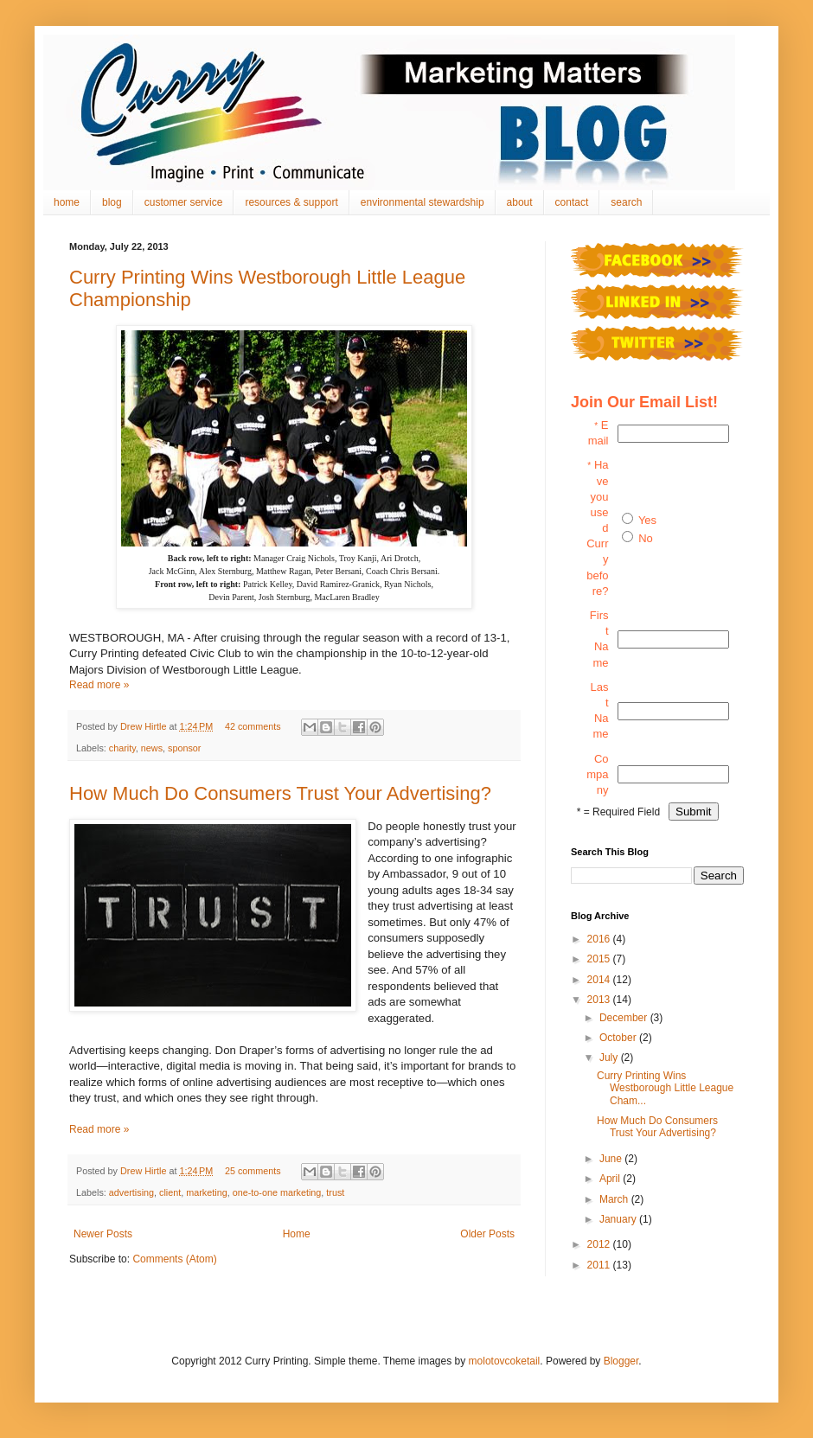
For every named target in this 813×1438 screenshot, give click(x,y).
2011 (600, 1265)
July (610, 1057)
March (615, 1199)
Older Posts (487, 1234)
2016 (600, 939)
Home (296, 1234)
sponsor (184, 748)
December (624, 1018)
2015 (600, 959)
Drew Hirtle (144, 726)
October (619, 1038)
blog (112, 202)
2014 (600, 980)
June (611, 1159)
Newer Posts (103, 1234)
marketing (206, 1192)
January (619, 1219)
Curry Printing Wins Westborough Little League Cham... (665, 1088)
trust (335, 1192)
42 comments (253, 726)
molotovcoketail (505, 1361)
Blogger (621, 1361)
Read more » (99, 685)
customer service (183, 202)
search (626, 202)
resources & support (291, 202)
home (67, 202)
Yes (647, 520)
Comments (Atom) (174, 1259)
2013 (600, 1000)
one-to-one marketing (277, 1192)
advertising (131, 1192)
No (645, 538)
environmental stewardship (422, 202)
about (520, 202)
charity (122, 748)
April (611, 1179)
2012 (600, 1244)
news (152, 748)
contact (572, 202)
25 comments (253, 1171)
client (170, 1192)
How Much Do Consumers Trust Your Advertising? (280, 793)
